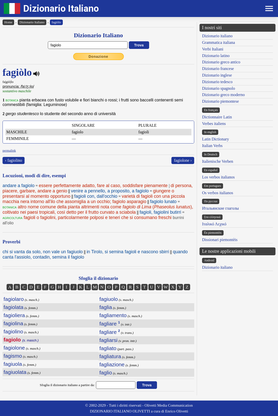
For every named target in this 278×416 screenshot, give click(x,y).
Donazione (98, 57)
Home (8, 22)
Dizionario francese (218, 68)
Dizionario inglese (217, 75)
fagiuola (13, 364)
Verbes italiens (214, 123)
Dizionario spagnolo (218, 88)
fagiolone (14, 348)
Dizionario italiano (217, 36)
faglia (106, 307)
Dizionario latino (216, 55)
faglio (106, 372)
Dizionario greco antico (221, 62)
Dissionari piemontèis (219, 240)
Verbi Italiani (212, 49)
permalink (9, 150)
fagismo (13, 356)
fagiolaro (14, 299)
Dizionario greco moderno (223, 95)
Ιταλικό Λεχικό (214, 224)
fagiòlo (56, 22)
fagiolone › (183, 160)
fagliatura (110, 356)
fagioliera (14, 315)
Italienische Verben (217, 161)
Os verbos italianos (217, 193)
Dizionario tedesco (217, 82)
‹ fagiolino (13, 160)
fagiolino (13, 331)
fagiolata (14, 307)
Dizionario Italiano (61, 8)
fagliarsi (109, 340)
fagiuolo (109, 299)
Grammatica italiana (218, 42)
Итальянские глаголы (220, 208)
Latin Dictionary (215, 139)
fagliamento (113, 315)
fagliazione (112, 364)
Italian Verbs (212, 145)
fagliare (110, 324)
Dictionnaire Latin (217, 117)
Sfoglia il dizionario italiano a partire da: (67, 385)
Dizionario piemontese (220, 101)
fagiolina (13, 323)
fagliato (108, 348)
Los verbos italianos (218, 177)
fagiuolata (15, 372)
